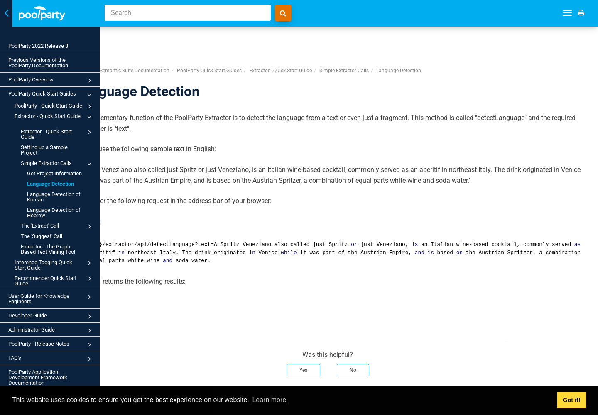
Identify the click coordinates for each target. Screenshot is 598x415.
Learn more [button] (269, 399)
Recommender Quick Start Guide (54, 280)
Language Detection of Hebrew (54, 213)
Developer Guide (51, 316)
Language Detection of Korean (54, 197)
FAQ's (51, 358)
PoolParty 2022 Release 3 (38, 46)
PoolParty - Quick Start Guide (54, 106)
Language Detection (50, 184)
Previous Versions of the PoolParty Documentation (38, 63)
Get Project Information (54, 173)
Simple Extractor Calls (57, 163)
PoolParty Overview (51, 80)
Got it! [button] (571, 400)
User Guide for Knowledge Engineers (51, 298)
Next (582, 380)
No (374, 339)
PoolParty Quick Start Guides (51, 94)
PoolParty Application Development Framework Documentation (37, 377)
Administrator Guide (51, 330)
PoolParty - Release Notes (51, 344)
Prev (127, 380)
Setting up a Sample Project (44, 150)
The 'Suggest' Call (41, 236)
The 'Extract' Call (57, 226)
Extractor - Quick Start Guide (54, 116)
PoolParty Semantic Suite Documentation (165, 40)
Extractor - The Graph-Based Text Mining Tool (48, 249)
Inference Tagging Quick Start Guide (54, 264)
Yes (324, 339)
